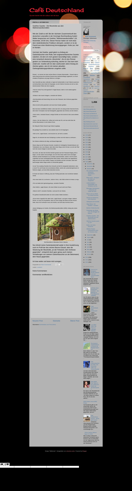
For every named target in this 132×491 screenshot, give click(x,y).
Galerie (97, 62)
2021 (86, 147)
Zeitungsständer (88, 91)
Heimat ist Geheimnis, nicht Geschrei (93, 198)
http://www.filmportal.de (89, 111)
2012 (86, 262)
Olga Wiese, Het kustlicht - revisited (92, 204)
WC (95, 84)
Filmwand (86, 60)
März (88, 249)
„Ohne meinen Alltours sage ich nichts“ (90, 433)
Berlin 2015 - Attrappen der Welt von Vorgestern (93, 179)
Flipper (95, 60)
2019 (86, 152)
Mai (88, 244)
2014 (86, 257)
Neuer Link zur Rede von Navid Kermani (92, 194)
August (89, 237)
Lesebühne (86, 70)
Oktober (89, 168)
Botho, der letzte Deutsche (91, 225)
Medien (92, 75)
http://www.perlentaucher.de (91, 128)
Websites (96, 86)
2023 (86, 142)
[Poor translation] (7, 464)
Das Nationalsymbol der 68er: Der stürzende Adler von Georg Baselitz (95, 365)
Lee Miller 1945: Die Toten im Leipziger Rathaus (93, 327)
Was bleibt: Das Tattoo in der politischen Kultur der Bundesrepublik (95, 385)
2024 (86, 140)
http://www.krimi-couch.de (90, 124)
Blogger (84, 451)
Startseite (56, 321)
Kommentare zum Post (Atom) (47, 324)
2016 (86, 159)
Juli (88, 239)
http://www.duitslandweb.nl (90, 116)
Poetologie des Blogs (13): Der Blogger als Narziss (93, 212)
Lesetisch (39, 267)
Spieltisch (88, 81)
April (88, 247)
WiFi (87, 88)
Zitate (85, 93)
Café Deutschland (56, 10)
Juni (88, 242)
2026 (86, 135)
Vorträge (85, 84)
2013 (86, 259)
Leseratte (96, 70)
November (90, 166)
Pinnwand (86, 77)
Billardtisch (85, 58)
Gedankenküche (94, 64)
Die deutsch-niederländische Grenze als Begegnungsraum (95, 346)
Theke (95, 81)
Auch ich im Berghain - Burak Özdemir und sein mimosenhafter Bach (95, 273)
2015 (86, 161)
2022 (86, 144)
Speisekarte (86, 79)
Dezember (90, 163)
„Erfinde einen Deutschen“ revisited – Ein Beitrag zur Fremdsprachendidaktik (95, 291)
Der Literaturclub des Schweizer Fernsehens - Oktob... (92, 173)
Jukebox (91, 66)
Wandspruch (86, 86)
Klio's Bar (88, 68)
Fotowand (86, 62)
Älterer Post (74, 321)
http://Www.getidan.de (89, 109)
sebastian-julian (70, 451)
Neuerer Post (38, 321)
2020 (86, 149)
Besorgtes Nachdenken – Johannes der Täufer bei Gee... (93, 190)
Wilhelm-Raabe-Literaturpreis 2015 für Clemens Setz (92, 230)
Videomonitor (87, 83)
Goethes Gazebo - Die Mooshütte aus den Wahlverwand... (93, 217)
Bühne (94, 58)
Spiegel (97, 79)
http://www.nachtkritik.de (90, 113)
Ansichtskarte (87, 57)
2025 (86, 137)
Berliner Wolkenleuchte (93, 208)
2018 (86, 154)
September (90, 235)
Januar (89, 254)
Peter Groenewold (90, 36)
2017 (86, 157)
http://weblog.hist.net (89, 121)
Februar (89, 252)
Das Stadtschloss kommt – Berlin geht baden (95, 418)
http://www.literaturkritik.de (90, 126)
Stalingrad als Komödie (93, 201)
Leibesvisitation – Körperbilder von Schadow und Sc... (92, 184)
